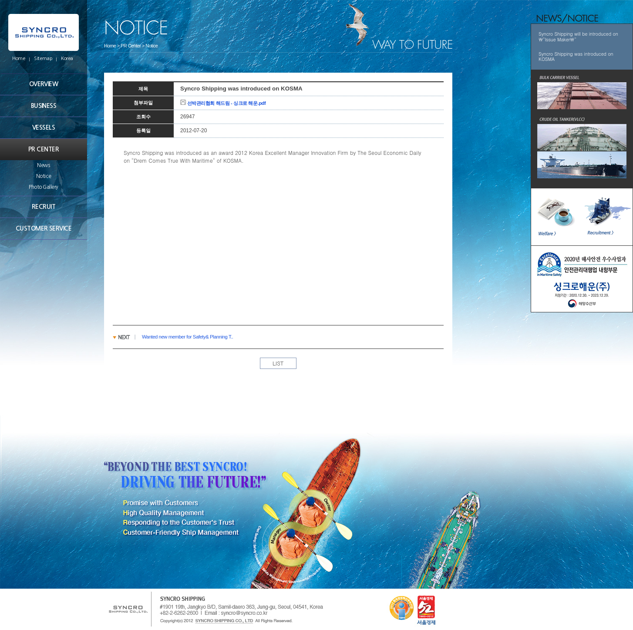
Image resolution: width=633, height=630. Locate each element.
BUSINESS (44, 106)
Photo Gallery (43, 187)
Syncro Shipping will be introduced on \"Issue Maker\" (578, 36)
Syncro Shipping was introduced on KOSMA (576, 56)
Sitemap (43, 58)
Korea (67, 58)
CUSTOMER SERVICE (43, 228)
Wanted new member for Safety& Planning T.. (187, 336)
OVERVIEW (43, 84)
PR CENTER (43, 149)
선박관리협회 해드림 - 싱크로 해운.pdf (223, 103)
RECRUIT (43, 207)
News (43, 165)
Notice (43, 176)
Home (18, 58)
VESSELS (43, 127)
